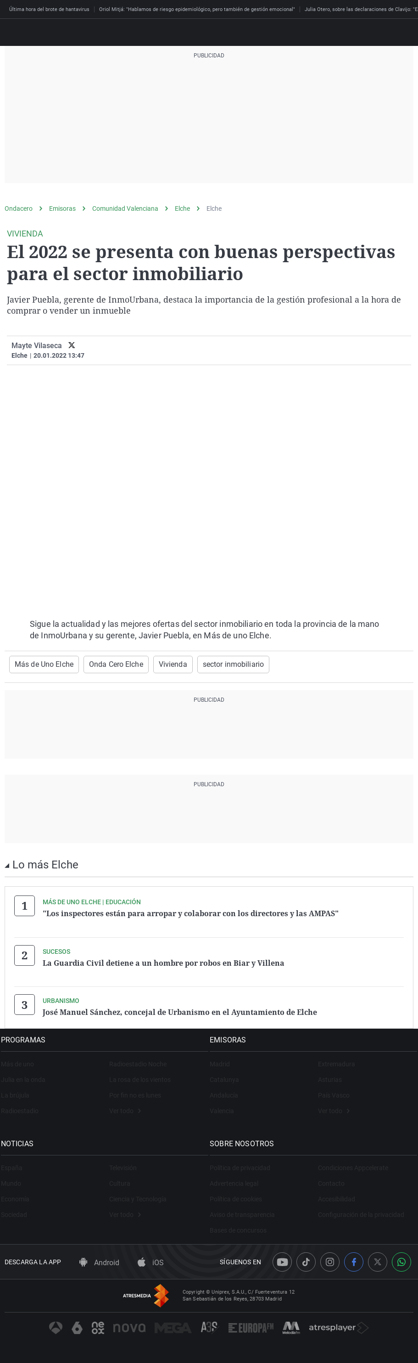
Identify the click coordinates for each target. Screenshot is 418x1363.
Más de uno (21, 1060)
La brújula (19, 1092)
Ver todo (125, 1107)
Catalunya (228, 1076)
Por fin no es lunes (135, 1092)
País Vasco (334, 1092)
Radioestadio (23, 1107)
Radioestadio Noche (138, 1060)
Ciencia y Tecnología (138, 1196)
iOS (151, 1259)
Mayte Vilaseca (36, 345)
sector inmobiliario (211, 664)
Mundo (15, 1180)
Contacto (331, 1180)
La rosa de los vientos (140, 1076)
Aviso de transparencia (246, 1211)
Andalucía (228, 1092)
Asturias (330, 1076)
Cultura (119, 1180)
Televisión (123, 1164)
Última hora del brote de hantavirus (49, 9)
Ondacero (19, 208)
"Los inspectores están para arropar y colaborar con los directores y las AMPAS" (191, 912)
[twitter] (71, 345)
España (15, 1164)
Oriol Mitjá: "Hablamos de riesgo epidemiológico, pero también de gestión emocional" (197, 9)
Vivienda (157, 664)
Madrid (224, 1060)
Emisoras (62, 208)
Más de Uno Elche (40, 664)
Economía (19, 1196)
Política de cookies (240, 1196)
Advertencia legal (238, 1180)
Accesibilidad (336, 1196)
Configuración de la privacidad (361, 1211)
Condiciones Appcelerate (353, 1164)
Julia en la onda (27, 1076)
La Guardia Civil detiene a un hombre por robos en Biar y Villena (163, 961)
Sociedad (18, 1211)
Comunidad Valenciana (125, 208)
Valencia (226, 1107)
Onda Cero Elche (105, 664)
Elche (182, 208)
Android (99, 1259)
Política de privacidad (244, 1164)
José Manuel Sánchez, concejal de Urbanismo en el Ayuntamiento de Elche (180, 1010)
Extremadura (336, 1060)
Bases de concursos (242, 1227)
